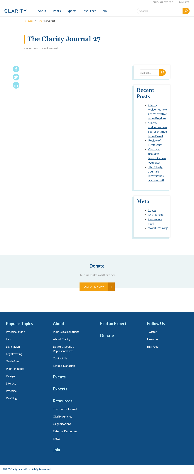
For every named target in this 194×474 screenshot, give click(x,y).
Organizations (62, 423)
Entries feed (155, 214)
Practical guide (15, 331)
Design (10, 376)
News (39, 20)
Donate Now (94, 286)
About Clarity (61, 339)
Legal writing (14, 354)
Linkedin (152, 339)
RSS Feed (152, 346)
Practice (11, 390)
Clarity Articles (62, 416)
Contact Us (60, 358)
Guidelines (12, 361)
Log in (152, 210)
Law (8, 339)
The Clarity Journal (65, 409)
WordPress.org (158, 228)
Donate (184, 2)
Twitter (152, 331)
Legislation (13, 346)
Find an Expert (163, 2)
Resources (89, 11)
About (42, 11)
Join (104, 11)
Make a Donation (64, 365)
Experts (71, 11)
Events (56, 11)
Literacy (11, 383)
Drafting (11, 398)
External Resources (65, 431)
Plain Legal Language (66, 331)
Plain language (15, 368)
